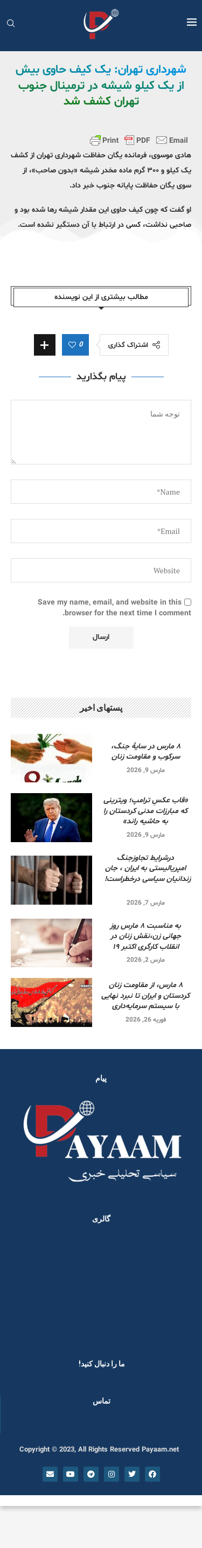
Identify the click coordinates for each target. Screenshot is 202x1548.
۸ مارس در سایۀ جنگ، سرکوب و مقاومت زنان (145, 751)
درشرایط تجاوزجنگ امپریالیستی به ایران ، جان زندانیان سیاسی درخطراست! (145, 874)
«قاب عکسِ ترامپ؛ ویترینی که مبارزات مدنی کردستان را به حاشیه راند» (145, 811)
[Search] (10, 24)
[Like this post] (72, 345)
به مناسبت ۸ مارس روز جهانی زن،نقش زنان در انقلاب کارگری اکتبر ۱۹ (145, 936)
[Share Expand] (44, 345)
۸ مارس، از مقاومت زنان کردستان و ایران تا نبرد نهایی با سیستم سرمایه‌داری (145, 995)
